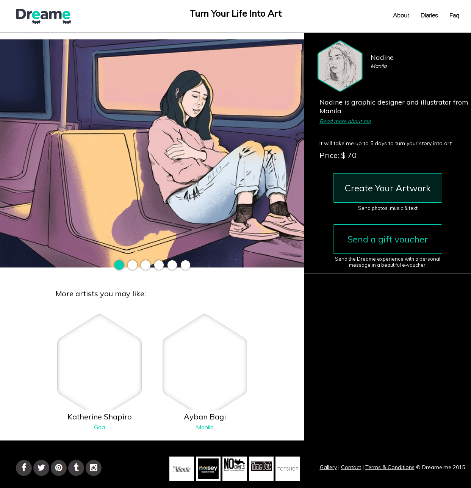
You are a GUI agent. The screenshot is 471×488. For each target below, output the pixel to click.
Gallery (328, 467)
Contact (351, 467)
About (401, 16)
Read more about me (345, 121)
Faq (454, 16)
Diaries (429, 16)
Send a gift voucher (387, 239)
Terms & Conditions (390, 467)
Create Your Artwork (388, 188)
